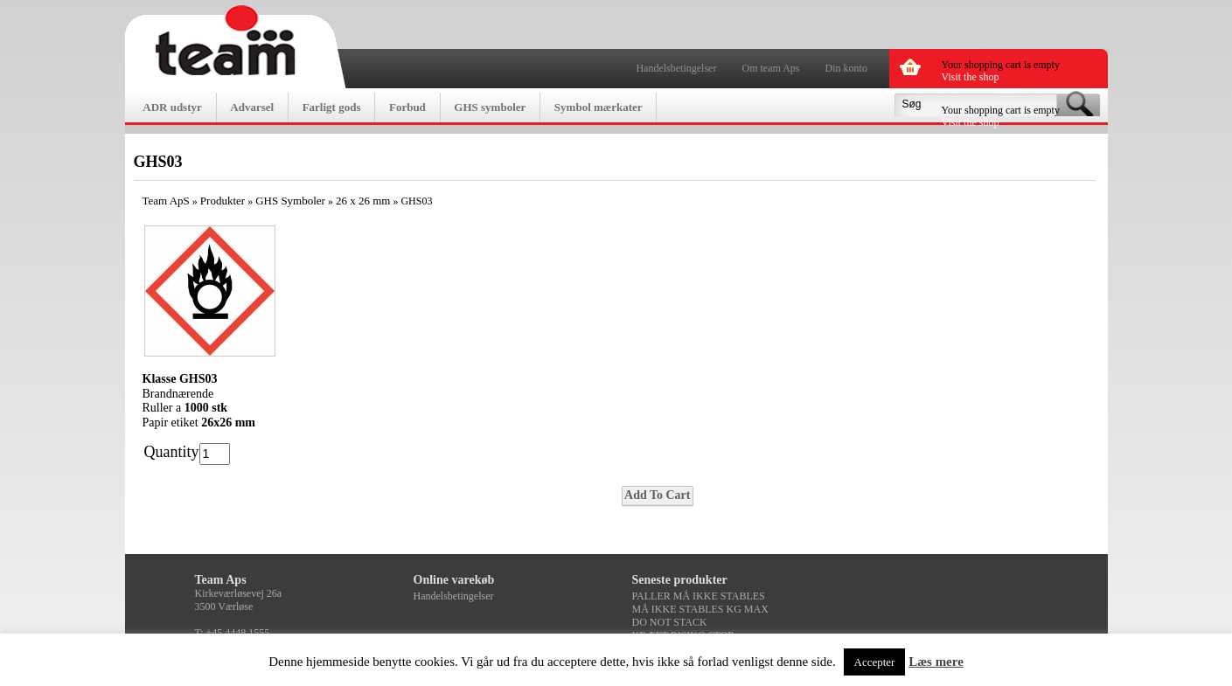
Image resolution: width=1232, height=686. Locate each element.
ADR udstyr (172, 107)
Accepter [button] (874, 662)
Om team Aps (771, 68)
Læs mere (936, 662)
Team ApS (166, 200)
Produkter (222, 200)
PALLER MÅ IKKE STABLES (698, 596)
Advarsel (252, 107)
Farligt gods (332, 107)
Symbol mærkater (598, 107)
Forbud (407, 107)
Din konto (846, 68)
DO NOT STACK (669, 622)
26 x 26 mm (363, 200)
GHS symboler (490, 107)
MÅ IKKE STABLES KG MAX (700, 609)
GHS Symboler (290, 200)
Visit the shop (970, 77)
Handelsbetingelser (676, 68)
